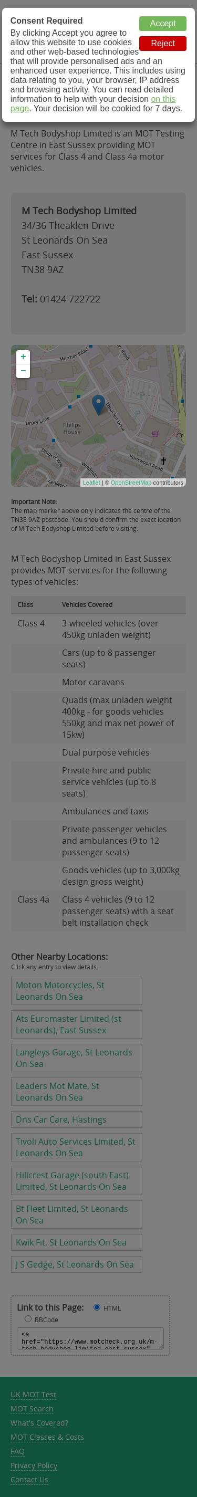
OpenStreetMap (131, 482)
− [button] (23, 371)
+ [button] (23, 357)
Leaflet (91, 482)
